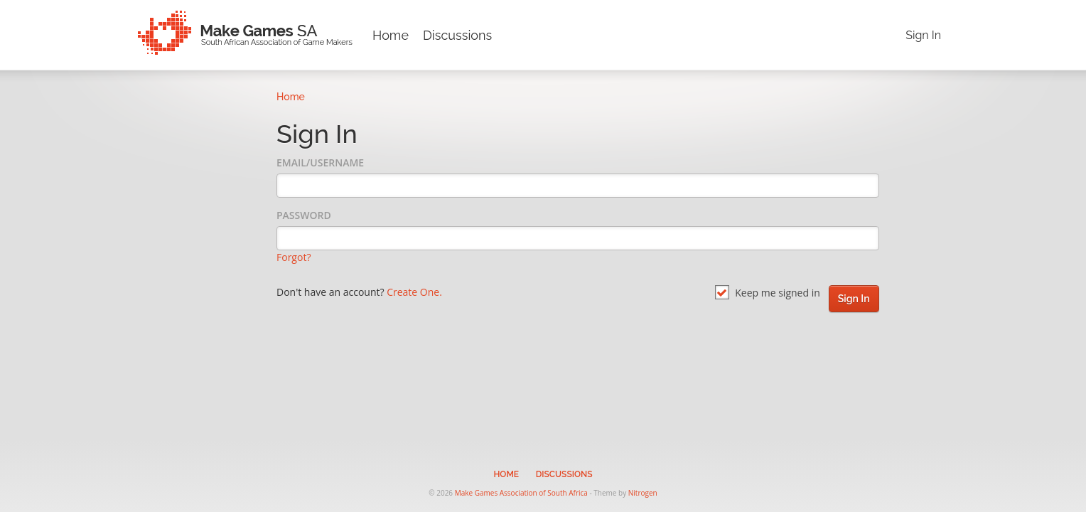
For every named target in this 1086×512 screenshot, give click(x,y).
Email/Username (320, 162)
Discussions (457, 35)
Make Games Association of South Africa (521, 493)
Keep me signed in (767, 292)
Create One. (414, 292)
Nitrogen (642, 493)
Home (390, 35)
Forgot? (293, 257)
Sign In (923, 35)
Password (303, 215)
